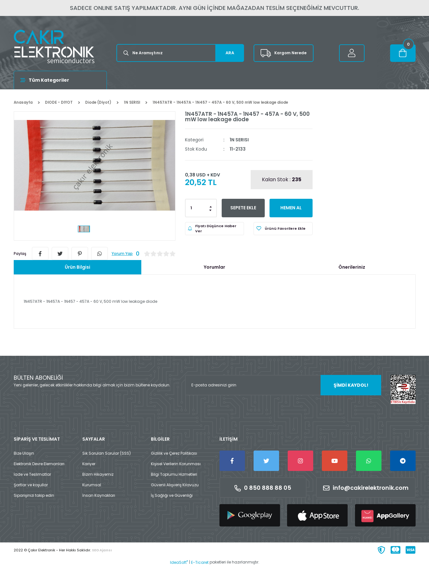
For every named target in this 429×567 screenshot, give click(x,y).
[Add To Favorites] (283, 228)
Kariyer (88, 463)
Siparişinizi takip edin (34, 495)
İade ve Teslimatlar (32, 474)
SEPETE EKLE (243, 208)
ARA (230, 53)
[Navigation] (60, 80)
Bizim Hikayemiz (98, 474)
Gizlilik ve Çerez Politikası (174, 453)
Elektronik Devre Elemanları (39, 463)
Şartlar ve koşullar (31, 485)
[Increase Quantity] (210, 206)
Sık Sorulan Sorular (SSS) (106, 453)
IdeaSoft (179, 562)
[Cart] (403, 53)
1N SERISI (239, 140)
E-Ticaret (200, 562)
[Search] (180, 53)
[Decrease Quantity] (210, 210)
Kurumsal (91, 485)
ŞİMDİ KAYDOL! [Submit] (351, 385)
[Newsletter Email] (283, 385)
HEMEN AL (291, 208)
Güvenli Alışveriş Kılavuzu (175, 485)
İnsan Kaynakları (98, 495)
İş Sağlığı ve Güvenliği (172, 495)
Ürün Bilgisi (77, 267)
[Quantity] (201, 208)
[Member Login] (352, 53)
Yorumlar (214, 267)
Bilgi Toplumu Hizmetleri (174, 474)
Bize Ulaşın (24, 453)
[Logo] (54, 46)
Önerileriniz (351, 267)
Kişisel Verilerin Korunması (176, 463)
